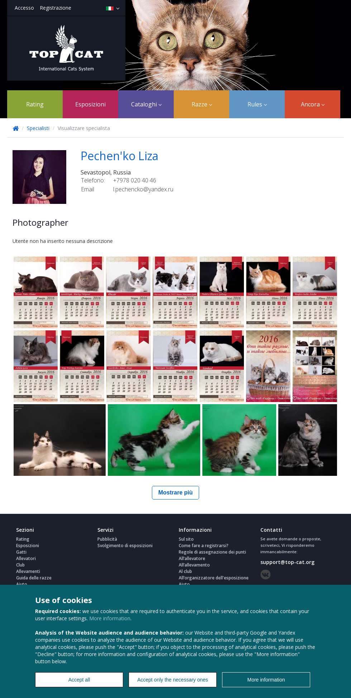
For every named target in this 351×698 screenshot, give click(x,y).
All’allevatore (192, 558)
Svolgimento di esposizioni (125, 545)
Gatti (21, 552)
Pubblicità (107, 539)
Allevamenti (28, 571)
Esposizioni (90, 104)
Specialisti (39, 128)
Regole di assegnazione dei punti (212, 552)
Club (20, 565)
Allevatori (26, 558)
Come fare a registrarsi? (204, 545)
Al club (185, 571)
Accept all (79, 680)
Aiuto (21, 584)
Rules (257, 104)
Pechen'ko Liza (119, 155)
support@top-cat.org (287, 562)
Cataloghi (146, 104)
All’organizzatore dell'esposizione (214, 578)
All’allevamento (194, 565)
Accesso (24, 7)
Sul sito (186, 539)
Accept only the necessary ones (172, 680)
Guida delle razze (34, 578)
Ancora (312, 104)
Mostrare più (175, 492)
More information (109, 618)
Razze (202, 104)
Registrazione (55, 7)
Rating (35, 104)
